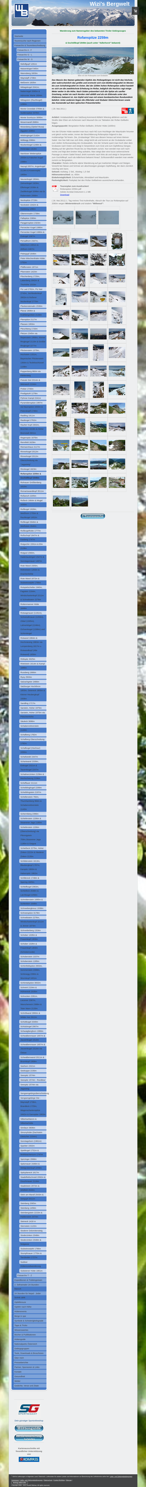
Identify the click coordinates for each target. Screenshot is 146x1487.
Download (64, 195)
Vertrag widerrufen (19, 1482)
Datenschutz (48, 1480)
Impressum (15, 1480)
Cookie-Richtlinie (59, 1480)
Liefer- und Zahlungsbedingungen (121, 1476)
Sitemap (68, 1480)
